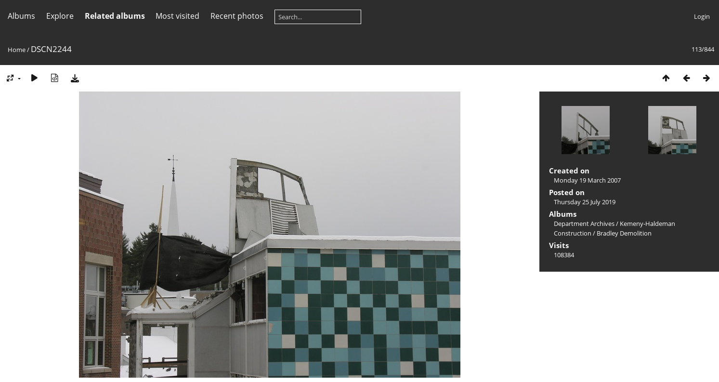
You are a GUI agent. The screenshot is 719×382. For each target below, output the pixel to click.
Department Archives (584, 223)
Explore (60, 16)
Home (17, 49)
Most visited (177, 16)
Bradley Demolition (624, 233)
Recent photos (236, 16)
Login (702, 16)
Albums (21, 16)
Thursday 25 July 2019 (584, 202)
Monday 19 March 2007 (587, 180)
